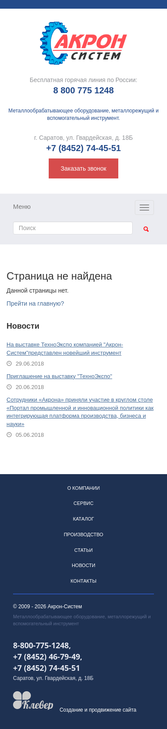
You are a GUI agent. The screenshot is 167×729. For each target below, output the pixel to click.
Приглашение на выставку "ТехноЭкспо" (59, 376)
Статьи (83, 550)
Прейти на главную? (35, 303)
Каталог (83, 518)
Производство (84, 534)
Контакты (83, 581)
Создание (71, 710)
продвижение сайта (112, 710)
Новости (83, 565)
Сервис (83, 503)
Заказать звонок (84, 168)
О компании (83, 488)
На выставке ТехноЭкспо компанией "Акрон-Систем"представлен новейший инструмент (65, 348)
